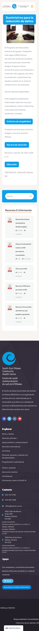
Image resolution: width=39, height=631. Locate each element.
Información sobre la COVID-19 (14, 480)
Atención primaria (10, 438)
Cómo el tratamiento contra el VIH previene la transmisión (23, 249)
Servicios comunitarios (11, 447)
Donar (7, 581)
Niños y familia (8, 434)
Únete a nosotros (9, 468)
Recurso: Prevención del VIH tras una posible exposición (23, 310)
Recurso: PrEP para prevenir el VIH (23, 288)
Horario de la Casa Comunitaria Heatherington (22, 223)
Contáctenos (7, 476)
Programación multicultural (13, 462)
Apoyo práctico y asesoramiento (15, 442)
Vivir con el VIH (21, 269)
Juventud (6, 451)
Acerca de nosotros (10, 472)
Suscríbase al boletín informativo (16, 587)
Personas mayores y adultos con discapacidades (15, 456)
